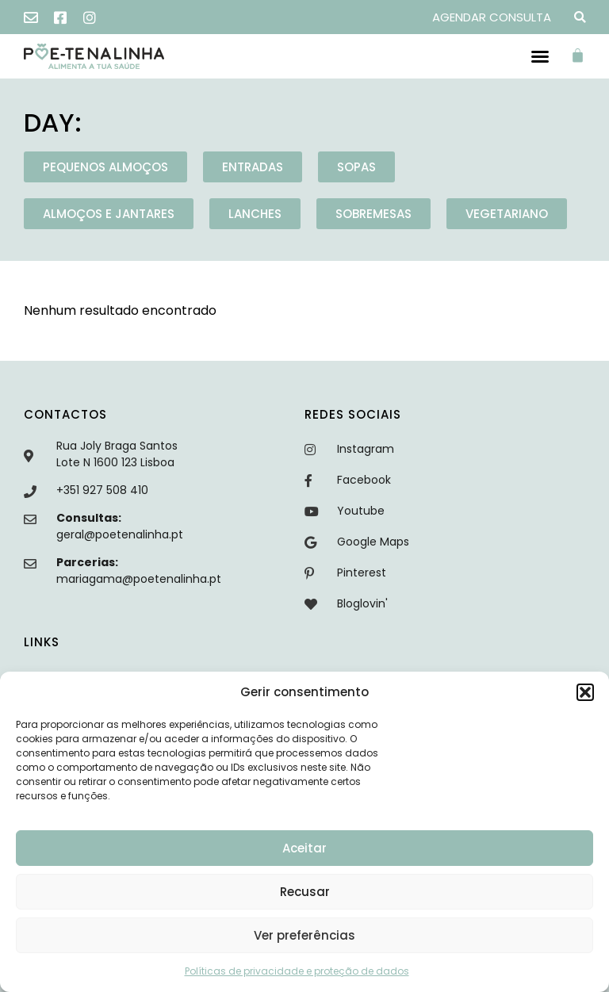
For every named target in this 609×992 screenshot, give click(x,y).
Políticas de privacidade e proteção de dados (297, 971)
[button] (585, 692)
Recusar (305, 891)
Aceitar (304, 848)
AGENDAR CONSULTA (491, 17)
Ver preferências (304, 935)
